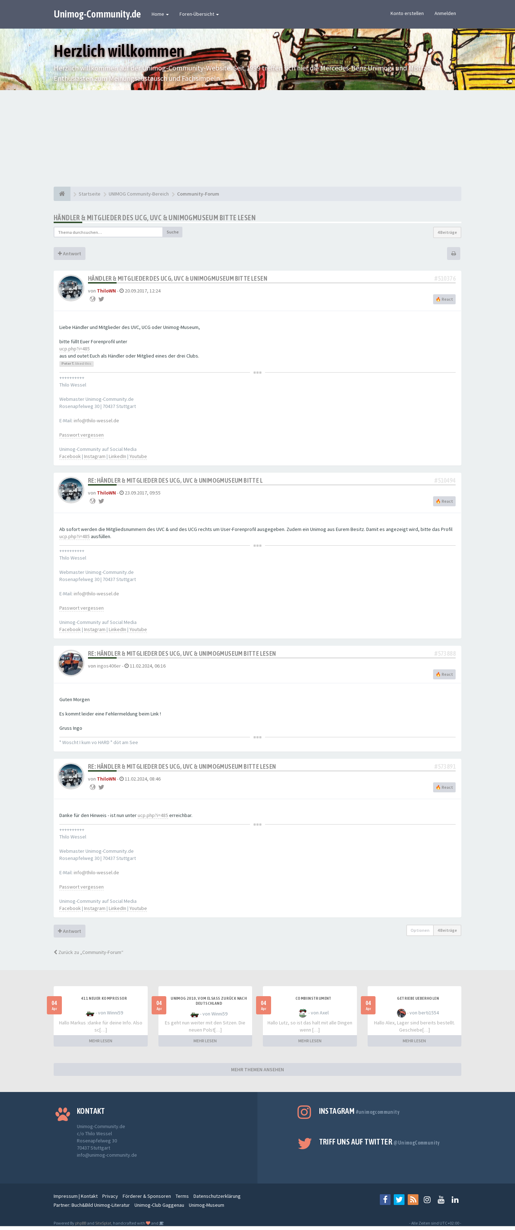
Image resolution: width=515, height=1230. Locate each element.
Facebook (70, 456)
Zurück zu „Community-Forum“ (88, 952)
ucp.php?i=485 (74, 348)
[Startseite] (62, 194)
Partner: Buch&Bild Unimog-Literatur (92, 1205)
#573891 (445, 766)
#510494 (445, 480)
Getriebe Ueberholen (418, 998)
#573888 (445, 653)
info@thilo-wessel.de (96, 420)
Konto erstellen (407, 13)
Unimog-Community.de (97, 14)
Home (160, 14)
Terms (182, 1196)
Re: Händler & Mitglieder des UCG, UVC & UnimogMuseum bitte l (175, 480)
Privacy (110, 1196)
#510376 (445, 278)
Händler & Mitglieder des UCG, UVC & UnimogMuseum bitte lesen (155, 217)
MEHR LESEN (100, 1040)
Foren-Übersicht (199, 14)
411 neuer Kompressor (104, 998)
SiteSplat (103, 1223)
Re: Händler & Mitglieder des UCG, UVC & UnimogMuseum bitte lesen (182, 653)
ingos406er (109, 666)
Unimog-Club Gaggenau (159, 1205)
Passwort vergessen (81, 435)
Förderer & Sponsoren (147, 1196)
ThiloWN (106, 290)
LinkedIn (117, 456)
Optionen (420, 930)
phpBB (80, 1223)
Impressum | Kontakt (76, 1196)
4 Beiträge (447, 232)
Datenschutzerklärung (217, 1196)
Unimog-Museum (206, 1205)
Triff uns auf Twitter (379, 1141)
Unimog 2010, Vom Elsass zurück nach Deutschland (209, 1001)
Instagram (95, 456)
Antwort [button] (69, 253)
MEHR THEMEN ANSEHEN (257, 1069)
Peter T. (68, 363)
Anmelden (445, 13)
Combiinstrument (313, 998)
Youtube (138, 456)
